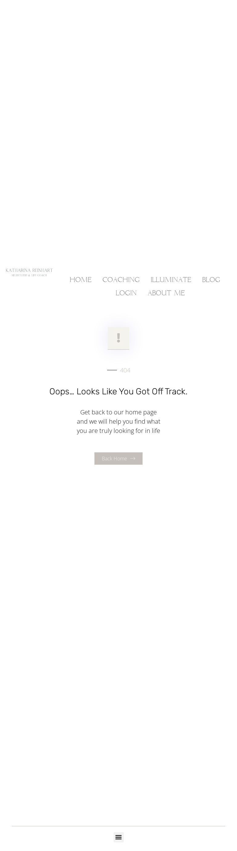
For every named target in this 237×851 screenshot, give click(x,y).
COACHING (121, 280)
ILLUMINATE (171, 280)
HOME (81, 280)
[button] (119, 837)
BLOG (211, 280)
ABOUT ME (166, 293)
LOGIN (126, 293)
